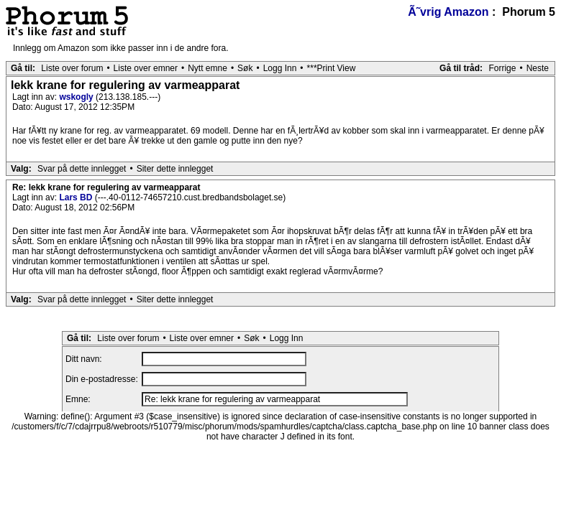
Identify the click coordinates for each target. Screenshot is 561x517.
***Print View (331, 68)
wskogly (77, 97)
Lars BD (76, 197)
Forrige (502, 68)
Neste (537, 68)
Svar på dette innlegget (81, 169)
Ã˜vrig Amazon (448, 12)
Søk (244, 68)
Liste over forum (72, 68)
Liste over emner (146, 68)
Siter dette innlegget (175, 169)
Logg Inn (280, 68)
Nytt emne (207, 68)
